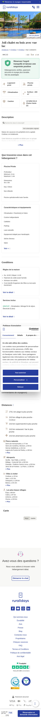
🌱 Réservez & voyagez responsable (16, 2)
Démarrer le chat (20, 578)
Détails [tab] (20, 335)
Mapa (26, 518)
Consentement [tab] (8, 335)
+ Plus (20, 138)
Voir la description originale (31, 128)
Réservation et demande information (29, 713)
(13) (5, 715)
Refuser (20, 387)
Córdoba (13, 50)
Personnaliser (20, 380)
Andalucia (5, 50)
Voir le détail (9, 292)
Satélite (33, 518)
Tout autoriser (20, 373)
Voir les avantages (12, 75)
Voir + (7, 248)
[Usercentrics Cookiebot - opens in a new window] (29, 329)
